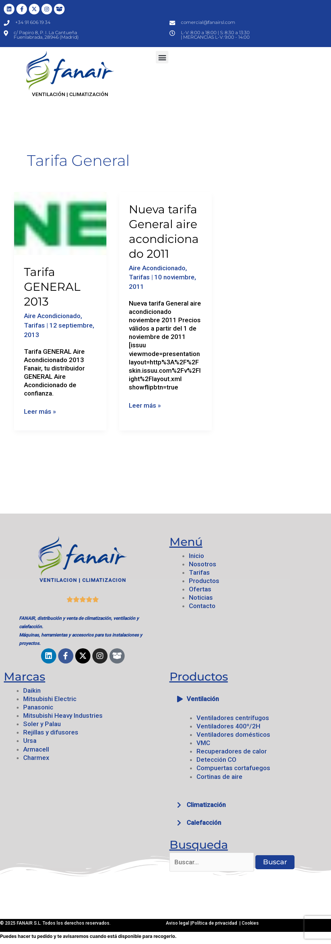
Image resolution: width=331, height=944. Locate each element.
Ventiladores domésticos (233, 734)
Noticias (201, 597)
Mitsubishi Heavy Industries (63, 715)
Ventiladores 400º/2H (228, 726)
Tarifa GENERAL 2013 (52, 287)
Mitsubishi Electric (49, 699)
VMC (203, 743)
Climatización (206, 804)
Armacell (36, 749)
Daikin (32, 690)
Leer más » (40, 411)
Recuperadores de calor (231, 751)
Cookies (250, 923)
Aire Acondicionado (52, 316)
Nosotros (202, 564)
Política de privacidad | (217, 923)
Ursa (29, 740)
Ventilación (203, 699)
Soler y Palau (42, 724)
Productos (204, 581)
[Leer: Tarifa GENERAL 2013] (60, 223)
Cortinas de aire (219, 776)
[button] (162, 57)
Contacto (202, 606)
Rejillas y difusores (50, 732)
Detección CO (216, 759)
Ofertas (200, 589)
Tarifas (34, 325)
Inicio (196, 555)
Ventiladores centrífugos (232, 718)
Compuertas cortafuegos (233, 768)
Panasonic (38, 707)
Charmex (36, 757)
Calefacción (204, 822)
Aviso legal (178, 923)
